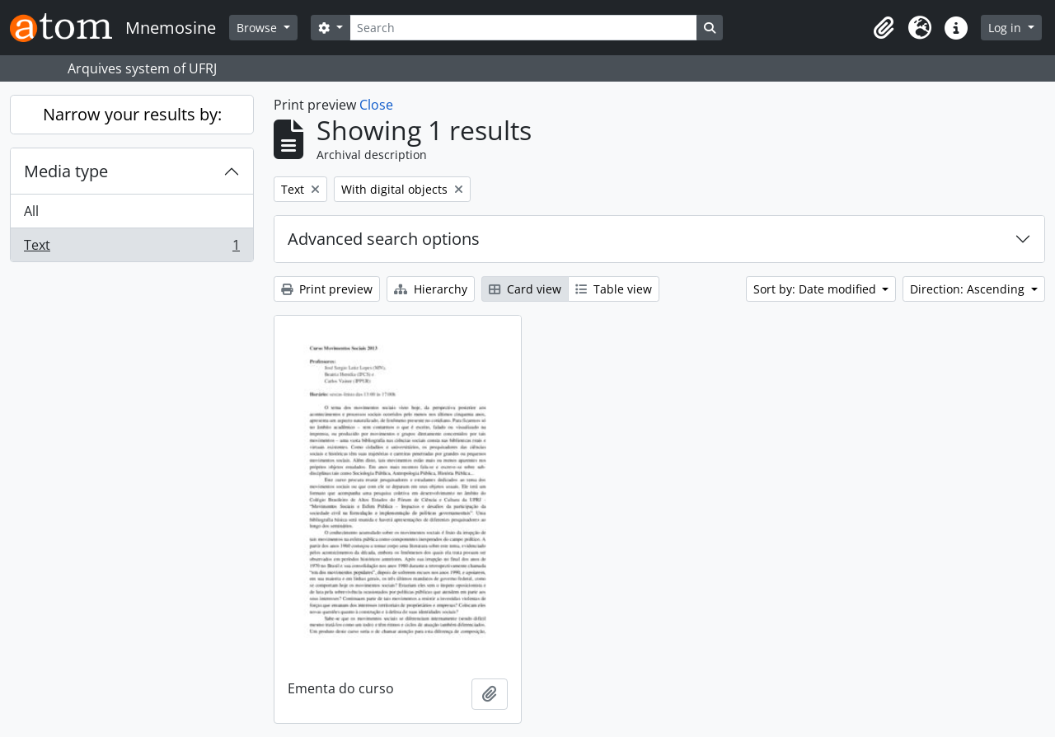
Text (131, 248)
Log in (1006, 27)
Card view (525, 289)
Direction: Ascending (969, 289)
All (31, 211)
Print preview (327, 289)
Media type (66, 171)
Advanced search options (384, 239)
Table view (613, 289)
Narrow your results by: (132, 114)
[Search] (523, 27)
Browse (258, 27)
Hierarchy (430, 289)
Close (376, 105)
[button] (883, 28)
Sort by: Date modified (816, 289)
